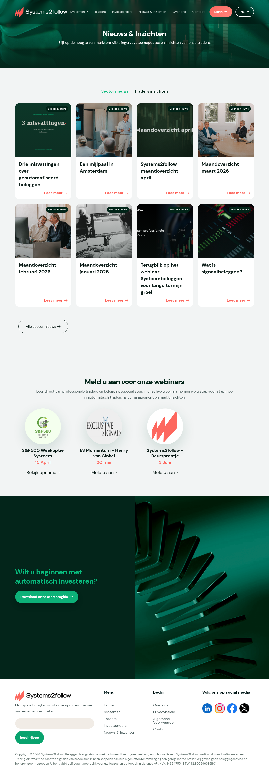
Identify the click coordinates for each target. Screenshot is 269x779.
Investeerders (122, 12)
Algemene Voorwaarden (164, 720)
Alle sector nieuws (43, 326)
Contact (198, 12)
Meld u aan (104, 472)
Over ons (179, 12)
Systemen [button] (78, 12)
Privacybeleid (164, 712)
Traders (100, 12)
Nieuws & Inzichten (152, 12)
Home (109, 705)
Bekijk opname (43, 472)
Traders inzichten (151, 91)
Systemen (112, 712)
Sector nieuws (115, 91)
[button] (244, 12)
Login (220, 12)
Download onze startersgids (46, 597)
